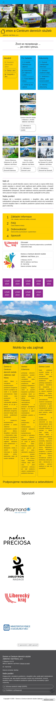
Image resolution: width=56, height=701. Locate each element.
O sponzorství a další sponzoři (28, 645)
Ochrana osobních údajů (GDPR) (15, 686)
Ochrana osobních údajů (45, 72)
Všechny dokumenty (43, 86)
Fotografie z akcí (10, 75)
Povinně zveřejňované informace (44, 65)
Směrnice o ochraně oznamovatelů (44, 79)
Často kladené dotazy (28, 80)
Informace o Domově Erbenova (10, 169)
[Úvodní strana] (3, 2)
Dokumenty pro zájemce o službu (27, 73)
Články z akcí (10, 70)
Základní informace (21, 216)
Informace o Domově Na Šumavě (45, 169)
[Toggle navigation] (51, 2)
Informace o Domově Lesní (26, 169)
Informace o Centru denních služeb (26, 128)
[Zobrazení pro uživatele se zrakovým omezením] (52, 691)
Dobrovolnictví (18, 229)
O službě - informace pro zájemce (26, 65)
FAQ (13, 223)
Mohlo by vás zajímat (27, 86)
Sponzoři (16, 235)
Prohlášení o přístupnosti (13, 690)
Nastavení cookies (48, 699)
